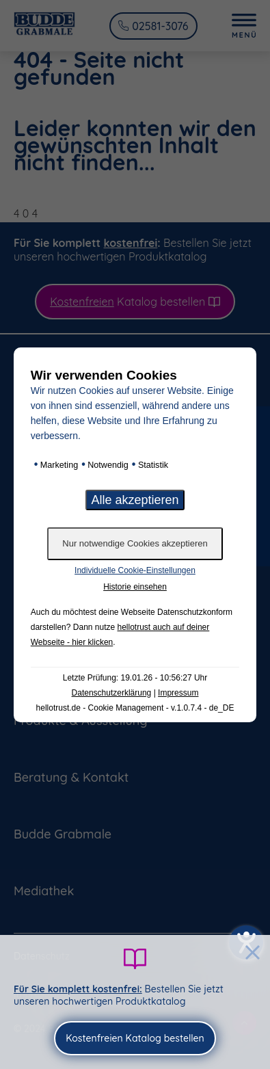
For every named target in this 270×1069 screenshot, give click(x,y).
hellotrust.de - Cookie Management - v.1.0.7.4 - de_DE (135, 708)
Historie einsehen (135, 587)
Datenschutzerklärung (112, 693)
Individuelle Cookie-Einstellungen (135, 570)
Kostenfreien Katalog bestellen (135, 1038)
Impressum (178, 693)
